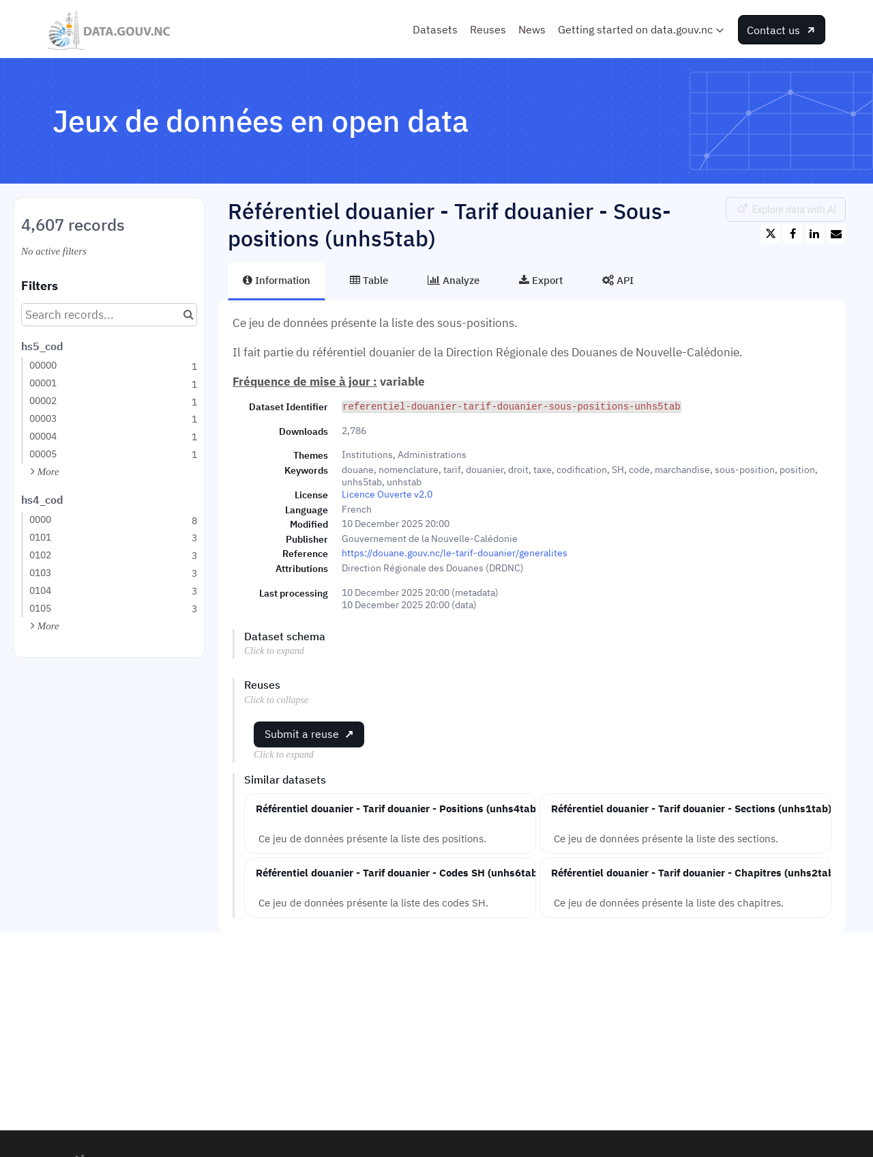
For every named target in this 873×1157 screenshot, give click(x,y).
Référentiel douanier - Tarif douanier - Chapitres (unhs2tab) (694, 872)
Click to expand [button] (274, 651)
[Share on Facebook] (792, 233)
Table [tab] (369, 280)
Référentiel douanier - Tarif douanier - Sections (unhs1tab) (691, 808)
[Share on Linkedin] (814, 233)
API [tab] (618, 280)
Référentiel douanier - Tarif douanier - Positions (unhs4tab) (397, 808)
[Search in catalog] (188, 314)
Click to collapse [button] (276, 700)
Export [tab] (541, 280)
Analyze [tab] (453, 280)
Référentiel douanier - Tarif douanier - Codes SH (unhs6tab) (398, 872)
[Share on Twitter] (770, 233)
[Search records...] (109, 314)
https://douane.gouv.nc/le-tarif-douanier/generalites (454, 553)
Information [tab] (276, 280)
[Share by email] (836, 233)
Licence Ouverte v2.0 (387, 494)
